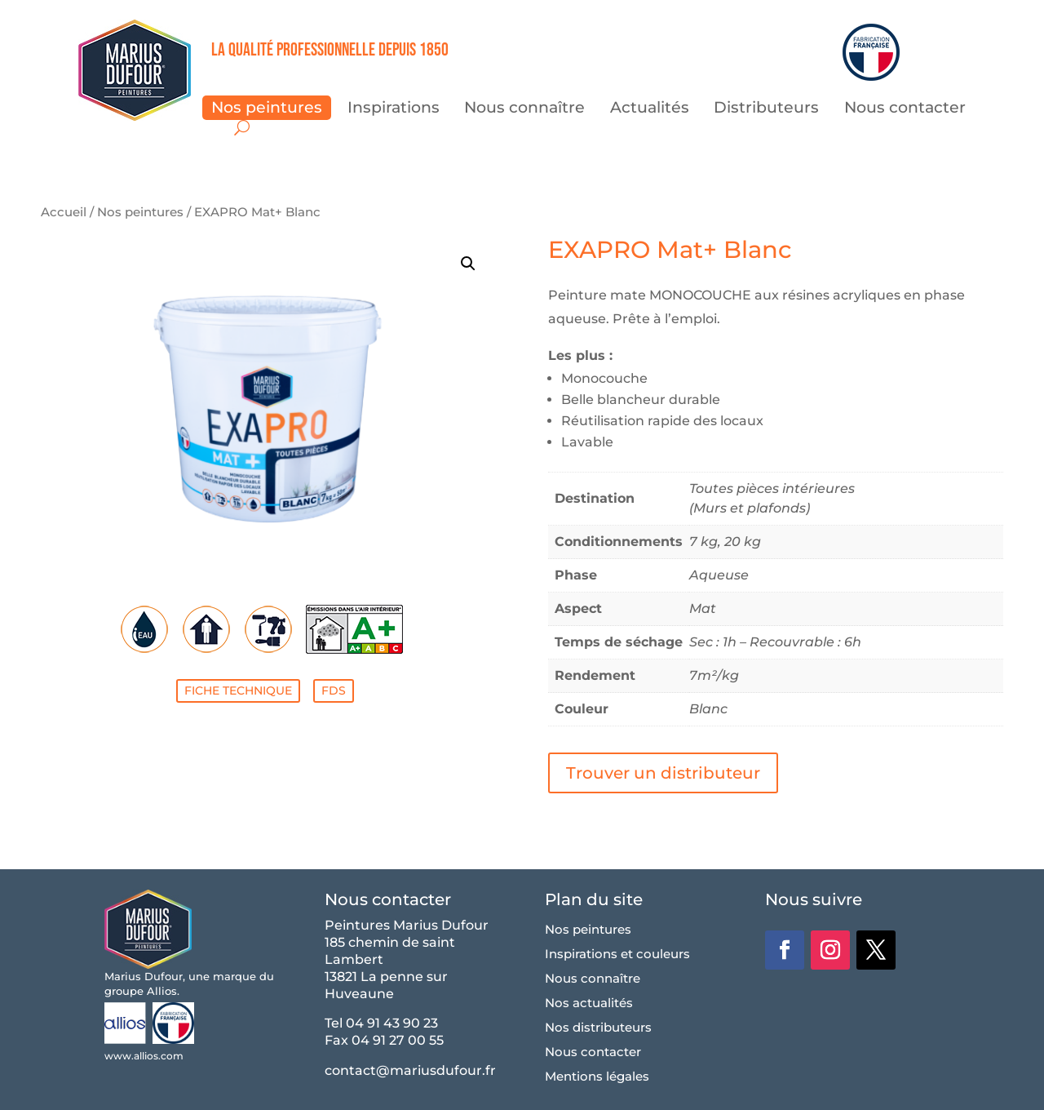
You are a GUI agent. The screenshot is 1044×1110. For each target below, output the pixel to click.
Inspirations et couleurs (617, 954)
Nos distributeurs (598, 1028)
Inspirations (393, 109)
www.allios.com (144, 1056)
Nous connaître (524, 109)
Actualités (649, 109)
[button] (468, 263)
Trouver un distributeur (663, 773)
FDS (333, 690)
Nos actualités (589, 1003)
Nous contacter (905, 109)
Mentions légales (597, 1077)
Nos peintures (266, 109)
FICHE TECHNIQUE (238, 690)
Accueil (63, 212)
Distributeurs (766, 109)
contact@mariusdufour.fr (410, 1070)
